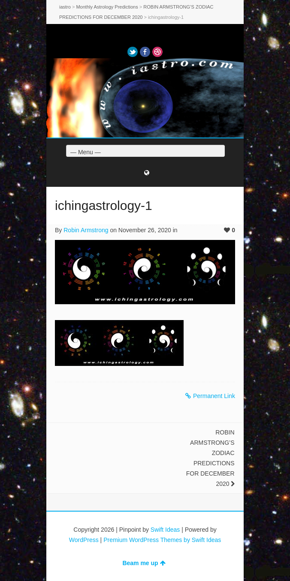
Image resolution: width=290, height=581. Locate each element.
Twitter (132, 52)
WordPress (84, 539)
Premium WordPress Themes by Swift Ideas (162, 539)
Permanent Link (210, 395)
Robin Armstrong (85, 230)
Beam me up (143, 563)
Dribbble (157, 52)
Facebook (145, 52)
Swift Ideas (165, 529)
